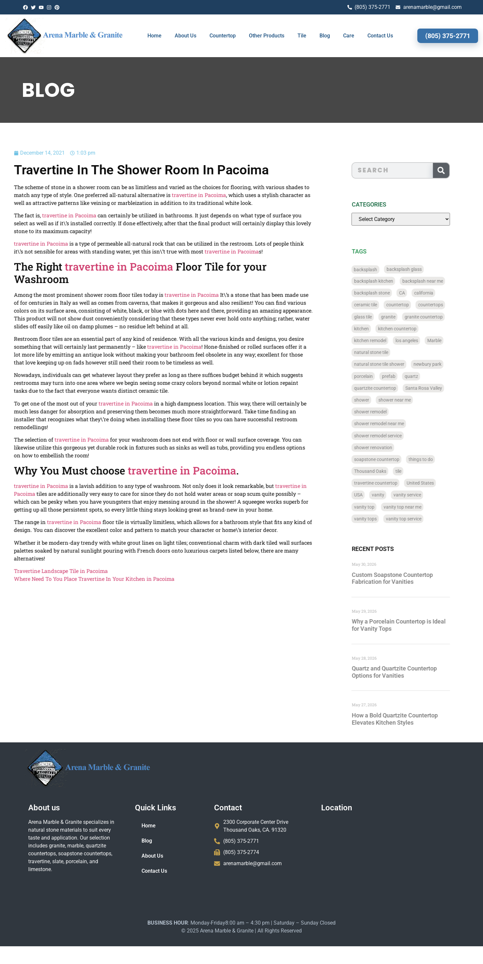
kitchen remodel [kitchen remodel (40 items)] (383, 340)
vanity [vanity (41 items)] (390, 494)
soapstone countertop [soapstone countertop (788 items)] (389, 459)
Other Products (266, 36)
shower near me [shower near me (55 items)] (407, 400)
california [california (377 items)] (436, 293)
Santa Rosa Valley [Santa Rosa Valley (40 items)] (436, 388)
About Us (185, 36)
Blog (324, 36)
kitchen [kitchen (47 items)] (374, 328)
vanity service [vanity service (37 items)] (420, 494)
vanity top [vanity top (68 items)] (377, 507)
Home (154, 36)
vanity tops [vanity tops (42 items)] (378, 518)
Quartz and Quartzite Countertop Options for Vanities (407, 672)
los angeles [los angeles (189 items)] (419, 340)
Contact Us (380, 36)
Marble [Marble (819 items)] (447, 340)
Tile (301, 36)
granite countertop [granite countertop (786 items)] (436, 316)
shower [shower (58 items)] (374, 400)
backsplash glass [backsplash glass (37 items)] (416, 269)
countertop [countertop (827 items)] (410, 304)
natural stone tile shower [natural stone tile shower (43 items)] (392, 364)
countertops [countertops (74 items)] (443, 304)
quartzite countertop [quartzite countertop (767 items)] (388, 388)
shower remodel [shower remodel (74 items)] (383, 411)
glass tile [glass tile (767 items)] (375, 316)
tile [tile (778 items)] (411, 471)
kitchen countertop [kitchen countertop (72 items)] (410, 328)
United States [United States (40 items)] (433, 483)
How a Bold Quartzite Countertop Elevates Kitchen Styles (407, 719)
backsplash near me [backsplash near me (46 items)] (435, 281)
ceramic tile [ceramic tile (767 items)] (378, 304)
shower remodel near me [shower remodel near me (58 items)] (392, 423)
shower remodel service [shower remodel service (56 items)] (390, 435)
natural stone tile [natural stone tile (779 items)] (384, 352)
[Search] (454, 170)
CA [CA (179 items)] (415, 293)
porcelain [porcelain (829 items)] (376, 376)
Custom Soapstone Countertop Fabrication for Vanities (405, 578)
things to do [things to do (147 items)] (433, 459)
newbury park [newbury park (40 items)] (440, 364)
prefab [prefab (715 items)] (401, 376)
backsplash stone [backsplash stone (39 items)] (385, 293)
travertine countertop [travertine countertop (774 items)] (388, 483)
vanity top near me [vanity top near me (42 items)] (415, 507)
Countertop (222, 36)
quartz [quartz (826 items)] (424, 376)
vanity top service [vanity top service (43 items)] (416, 518)
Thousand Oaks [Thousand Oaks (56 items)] (383, 471)
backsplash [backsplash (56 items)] (378, 269)
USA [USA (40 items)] (371, 494)
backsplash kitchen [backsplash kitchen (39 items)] (386, 281)
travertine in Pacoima (169, 194)
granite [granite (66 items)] (401, 316)
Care (348, 36)
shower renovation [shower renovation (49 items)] (386, 447)
